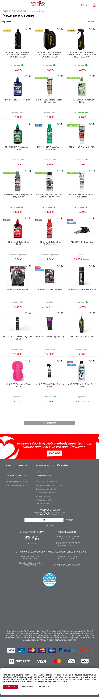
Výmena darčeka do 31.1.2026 (50, 485)
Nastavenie (27, 687)
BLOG (8, 466)
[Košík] (94, 5)
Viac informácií (60, 681)
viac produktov (49, 423)
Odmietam (44, 687)
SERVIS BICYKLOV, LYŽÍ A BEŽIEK (52, 466)
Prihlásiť (69, 520)
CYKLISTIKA (6, 11)
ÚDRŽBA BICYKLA (20, 11)
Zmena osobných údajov (17, 482)
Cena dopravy (42, 504)
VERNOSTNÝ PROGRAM (47, 482)
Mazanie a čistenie (37, 11)
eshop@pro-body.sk (67, 545)
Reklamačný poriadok (46, 493)
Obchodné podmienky (46, 489)
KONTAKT (23, 466)
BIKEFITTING (42, 472)
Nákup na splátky (44, 500)
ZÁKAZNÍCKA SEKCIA (16, 476)
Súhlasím (10, 687)
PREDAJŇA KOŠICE (67, 532)
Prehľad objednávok (15, 485)
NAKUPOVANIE (43, 476)
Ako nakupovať (43, 496)
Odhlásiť (50, 525)
